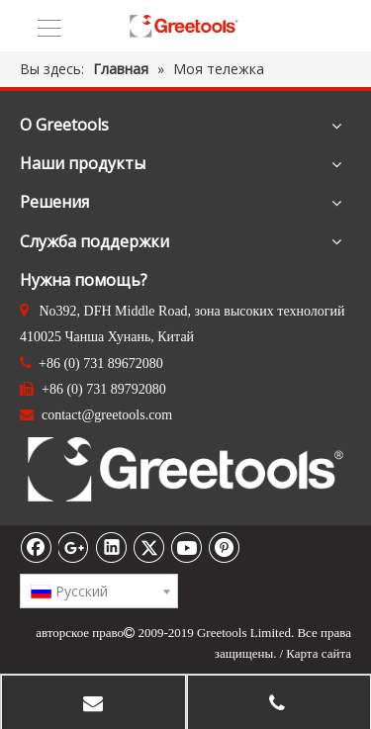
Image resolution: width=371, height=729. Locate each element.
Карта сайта (318, 653)
